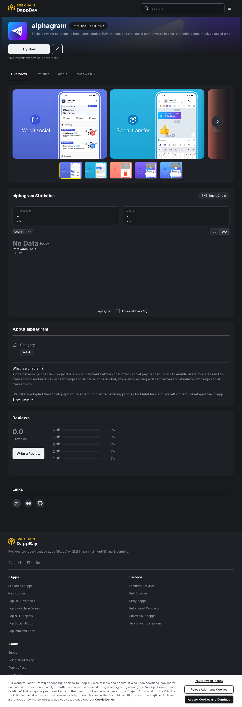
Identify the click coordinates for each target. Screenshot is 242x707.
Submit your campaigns (145, 623)
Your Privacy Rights (209, 681)
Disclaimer (15, 675)
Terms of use (17, 667)
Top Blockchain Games (24, 608)
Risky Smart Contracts (144, 608)
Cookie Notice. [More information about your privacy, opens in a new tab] (105, 699)
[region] (121, 691)
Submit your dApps (142, 615)
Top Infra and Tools (21, 630)
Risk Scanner (138, 593)
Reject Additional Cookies (209, 689)
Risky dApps (137, 600)
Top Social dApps (20, 623)
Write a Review (28, 453)
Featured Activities (142, 585)
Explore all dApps (20, 585)
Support (13, 652)
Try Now (29, 49)
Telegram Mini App (21, 660)
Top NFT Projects (20, 615)
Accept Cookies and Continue (209, 699)
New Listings (16, 593)
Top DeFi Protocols (21, 600)
